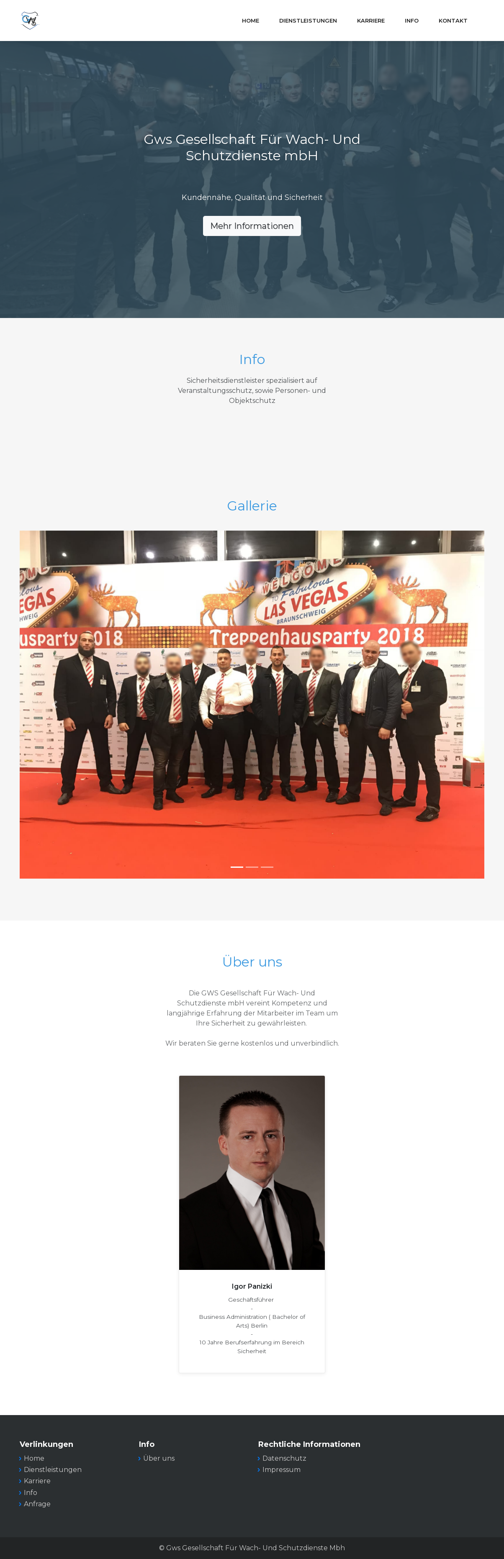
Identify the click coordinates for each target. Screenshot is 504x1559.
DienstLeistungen (308, 21)
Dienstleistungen (53, 1470)
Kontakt (453, 21)
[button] (55, 705)
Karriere (371, 21)
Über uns (159, 1458)
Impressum (281, 1470)
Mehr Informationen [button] (252, 226)
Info (412, 21)
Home (250, 21)
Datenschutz (284, 1458)
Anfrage (37, 1504)
